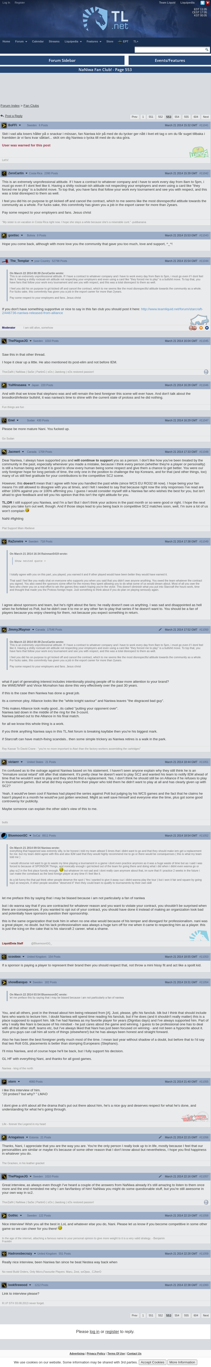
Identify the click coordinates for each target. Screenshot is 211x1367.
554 (177, 116)
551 (151, 116)
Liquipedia (188, 2)
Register (20, 2)
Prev (135, 116)
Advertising (77, 1353)
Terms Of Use (116, 1353)
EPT (123, 41)
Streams (54, 41)
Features (94, 41)
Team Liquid (167, 2)
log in (95, 1332)
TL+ (135, 41)
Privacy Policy (96, 1353)
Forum (21, 41)
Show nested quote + (30, 561)
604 (196, 116)
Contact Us (134, 1353)
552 (160, 116)
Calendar (38, 41)
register (112, 1332)
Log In (6, 2)
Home (6, 41)
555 (186, 116)
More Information (182, 1362)
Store (109, 41)
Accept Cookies (153, 1362)
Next (206, 116)
